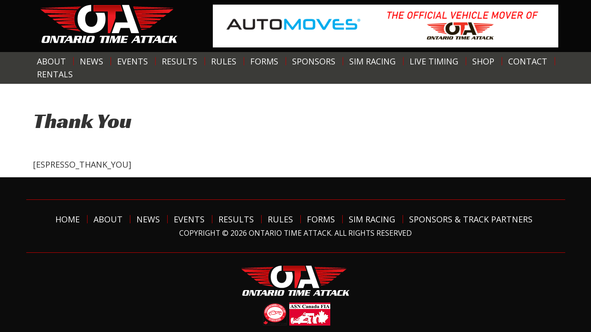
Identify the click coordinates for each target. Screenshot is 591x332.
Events (132, 61)
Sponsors (313, 61)
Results (179, 61)
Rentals (55, 74)
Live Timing (434, 61)
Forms (264, 61)
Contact (527, 61)
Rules (223, 61)
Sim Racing (372, 61)
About (51, 61)
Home (67, 219)
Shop (483, 61)
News (91, 61)
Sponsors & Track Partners (470, 219)
